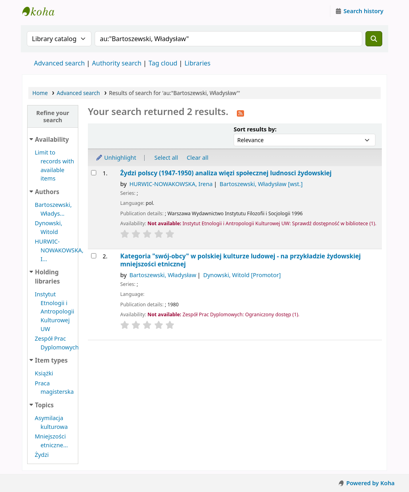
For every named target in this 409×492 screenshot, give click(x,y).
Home (40, 93)
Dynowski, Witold (242, 275)
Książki (44, 373)
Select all (166, 157)
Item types (51, 360)
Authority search (116, 63)
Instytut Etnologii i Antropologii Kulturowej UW (42, 11)
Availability (52, 139)
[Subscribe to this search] (240, 112)
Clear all (197, 157)
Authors (47, 192)
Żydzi (42, 454)
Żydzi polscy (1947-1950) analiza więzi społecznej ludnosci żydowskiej (226, 173)
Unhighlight (115, 157)
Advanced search (59, 63)
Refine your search (52, 116)
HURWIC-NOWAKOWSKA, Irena (170, 184)
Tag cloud (163, 63)
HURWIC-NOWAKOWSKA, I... (59, 250)
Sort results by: (255, 129)
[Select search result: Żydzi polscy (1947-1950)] (93, 172)
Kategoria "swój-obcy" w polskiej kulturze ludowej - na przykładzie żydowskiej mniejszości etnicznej (240, 260)
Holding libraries (47, 276)
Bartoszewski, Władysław (261, 184)
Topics (44, 405)
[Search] (373, 38)
